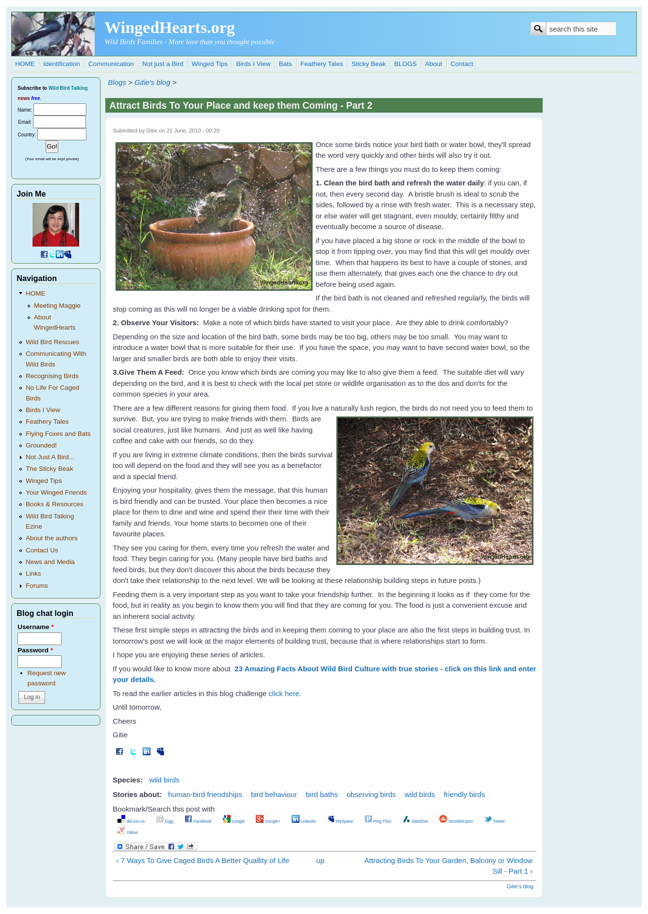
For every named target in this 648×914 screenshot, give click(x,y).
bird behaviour (274, 794)
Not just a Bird (162, 63)
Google (234, 821)
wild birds (164, 780)
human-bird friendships (205, 794)
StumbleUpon (456, 821)
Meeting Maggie (57, 305)
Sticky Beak (368, 63)
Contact (461, 63)
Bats (285, 63)
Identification (61, 63)
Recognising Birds (52, 376)
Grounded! (41, 445)
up (320, 860)
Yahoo (127, 832)
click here (283, 693)
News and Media (50, 561)
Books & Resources (54, 504)
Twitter (494, 821)
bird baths (322, 794)
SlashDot (415, 821)
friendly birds (464, 794)
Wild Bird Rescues (52, 342)
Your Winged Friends (56, 492)
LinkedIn (304, 821)
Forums (37, 585)
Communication (111, 63)
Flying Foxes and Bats (58, 433)
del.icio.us (131, 821)
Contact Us (42, 550)
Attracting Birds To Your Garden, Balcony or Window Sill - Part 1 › (449, 866)
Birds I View (253, 63)
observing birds (371, 794)
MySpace (340, 821)
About (433, 63)
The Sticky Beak (49, 468)
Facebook (197, 821)
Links (33, 573)
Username (35, 627)
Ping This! (378, 821)
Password (35, 650)
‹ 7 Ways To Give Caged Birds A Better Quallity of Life (202, 860)
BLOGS (405, 63)
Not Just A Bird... (50, 457)
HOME (25, 63)
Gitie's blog (152, 82)
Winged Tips (210, 63)
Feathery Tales (321, 63)
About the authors (52, 538)
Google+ (268, 821)
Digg (164, 821)
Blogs (117, 82)
